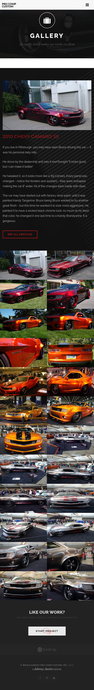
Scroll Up (47, 650)
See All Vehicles (20, 234)
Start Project (47, 631)
